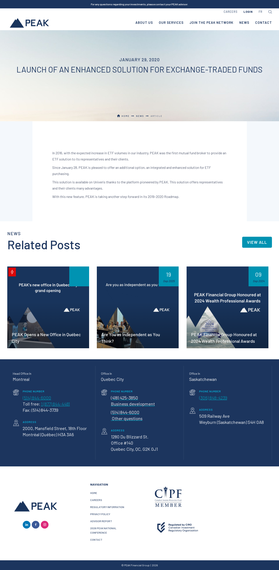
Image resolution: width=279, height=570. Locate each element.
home (93, 492)
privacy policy (100, 514)
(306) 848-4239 (213, 397)
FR (260, 11)
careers (231, 11)
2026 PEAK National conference (103, 530)
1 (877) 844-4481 (55, 403)
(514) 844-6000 (37, 397)
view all (257, 242)
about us (144, 22)
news (244, 22)
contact (263, 22)
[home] (29, 22)
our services (171, 22)
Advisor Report (101, 521)
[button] (248, 11)
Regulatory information (107, 507)
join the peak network (211, 22)
